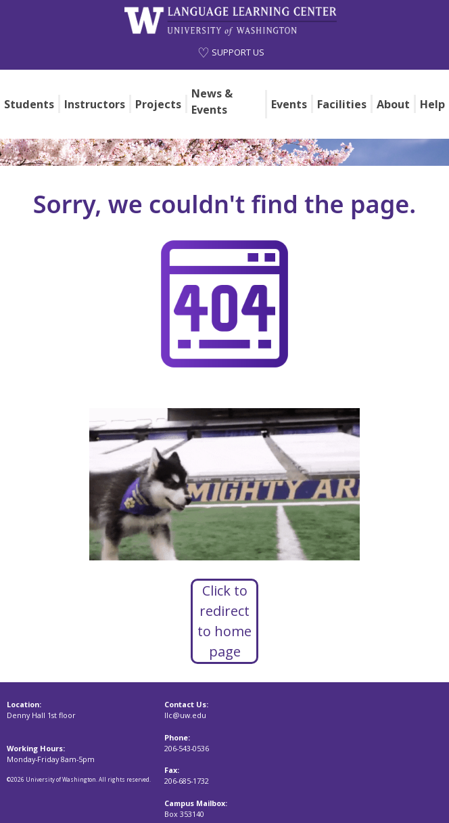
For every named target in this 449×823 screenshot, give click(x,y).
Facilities (342, 104)
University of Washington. (62, 779)
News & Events (212, 101)
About (393, 104)
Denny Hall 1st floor (41, 715)
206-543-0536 (186, 748)
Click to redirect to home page (224, 621)
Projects (158, 104)
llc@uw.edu (185, 715)
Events (289, 104)
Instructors (94, 104)
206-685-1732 (186, 781)
